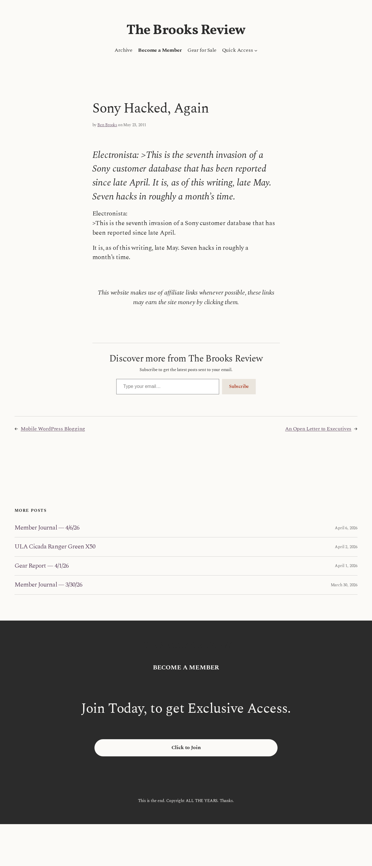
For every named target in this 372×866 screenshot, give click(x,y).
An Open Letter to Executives (318, 429)
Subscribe (239, 386)
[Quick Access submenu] (255, 50)
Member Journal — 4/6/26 (47, 527)
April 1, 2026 (346, 566)
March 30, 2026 (344, 585)
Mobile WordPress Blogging (53, 429)
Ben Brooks (107, 125)
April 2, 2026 (346, 547)
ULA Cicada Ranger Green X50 (55, 546)
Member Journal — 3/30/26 (48, 584)
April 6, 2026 (346, 528)
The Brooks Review (186, 30)
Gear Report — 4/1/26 (42, 565)
